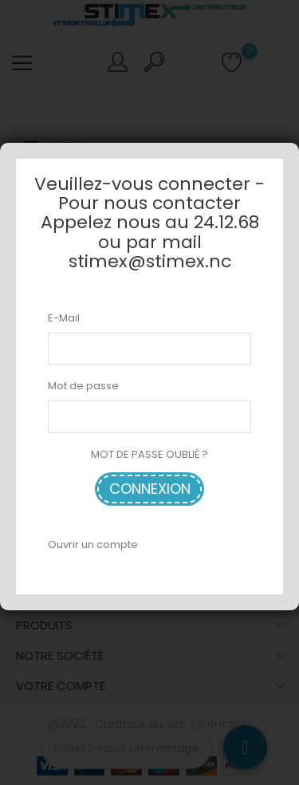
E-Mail (64, 317)
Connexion (150, 489)
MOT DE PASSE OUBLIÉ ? (149, 454)
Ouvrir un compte (93, 544)
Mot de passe (83, 385)
